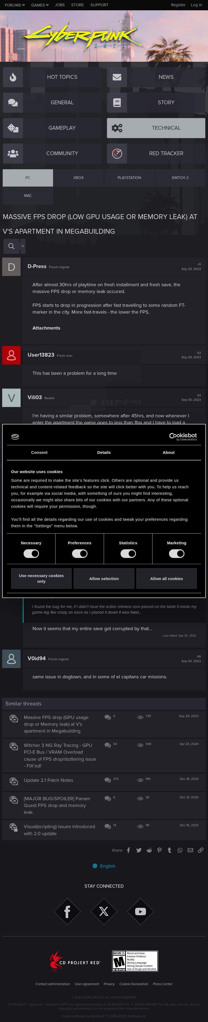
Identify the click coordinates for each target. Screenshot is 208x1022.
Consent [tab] (39, 452)
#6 (190, 659)
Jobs (60, 4)
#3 (190, 397)
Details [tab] (104, 452)
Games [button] (38, 5)
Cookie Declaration (133, 984)
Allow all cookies (166, 578)
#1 (190, 266)
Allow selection (104, 578)
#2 (190, 355)
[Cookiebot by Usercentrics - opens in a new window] (173, 437)
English (104, 866)
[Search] (11, 246)
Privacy (109, 984)
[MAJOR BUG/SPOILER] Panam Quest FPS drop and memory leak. (57, 805)
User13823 (41, 355)
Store (77, 4)
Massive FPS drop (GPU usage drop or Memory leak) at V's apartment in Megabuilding (56, 724)
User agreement (87, 984)
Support (99, 4)
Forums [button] (13, 5)
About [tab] (169, 452)
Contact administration (52, 984)
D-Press (37, 266)
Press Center (163, 984)
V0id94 (37, 658)
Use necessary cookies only (41, 579)
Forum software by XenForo (104, 1016)
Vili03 (35, 397)
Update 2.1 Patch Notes (49, 780)
